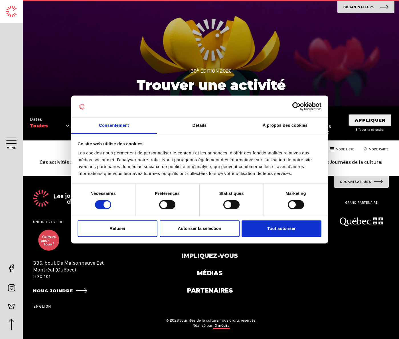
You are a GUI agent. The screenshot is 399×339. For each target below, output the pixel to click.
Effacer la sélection (370, 130)
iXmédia (221, 325)
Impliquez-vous (210, 255)
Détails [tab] (200, 125)
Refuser (117, 228)
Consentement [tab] (114, 125)
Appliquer (370, 120)
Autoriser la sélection (199, 228)
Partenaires (210, 290)
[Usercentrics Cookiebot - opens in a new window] (296, 106)
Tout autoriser (281, 228)
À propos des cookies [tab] (285, 125)
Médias (210, 273)
